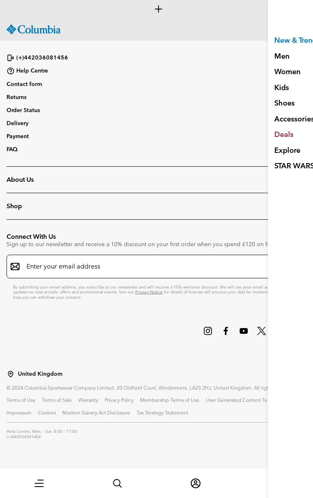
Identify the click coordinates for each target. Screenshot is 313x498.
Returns (16, 97)
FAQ (12, 149)
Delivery (18, 123)
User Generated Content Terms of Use (248, 400)
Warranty (88, 400)
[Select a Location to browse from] (11, 374)
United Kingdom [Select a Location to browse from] (40, 373)
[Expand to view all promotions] (156, 9)
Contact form (24, 84)
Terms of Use (21, 400)
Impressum (19, 412)
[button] (39, 483)
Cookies (47, 412)
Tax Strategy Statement (162, 412)
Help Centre (27, 71)
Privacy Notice (149, 292)
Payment (18, 136)
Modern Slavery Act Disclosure (96, 412)
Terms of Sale (57, 400)
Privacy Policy (119, 400)
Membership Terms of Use (169, 400)
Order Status (23, 110)
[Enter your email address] (151, 266)
